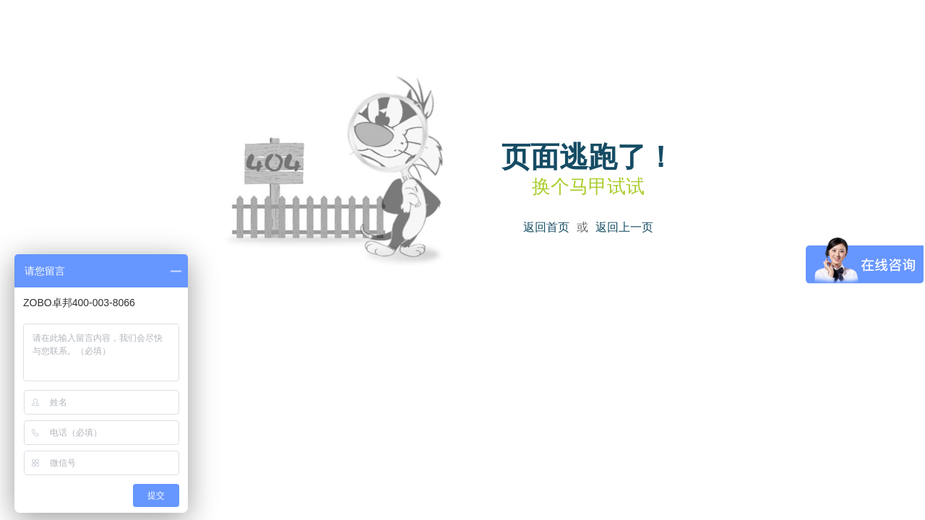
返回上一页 (624, 227)
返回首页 (546, 227)
